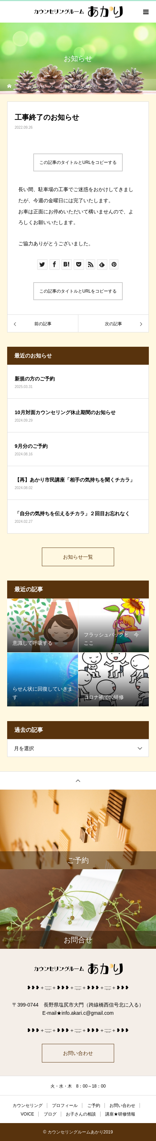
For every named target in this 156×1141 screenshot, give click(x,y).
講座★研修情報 (120, 1114)
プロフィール (65, 1105)
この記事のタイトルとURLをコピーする (78, 162)
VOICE (27, 1114)
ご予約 (93, 1105)
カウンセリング (28, 1105)
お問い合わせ (78, 1053)
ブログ (50, 1114)
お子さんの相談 (81, 1114)
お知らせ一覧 (78, 557)
